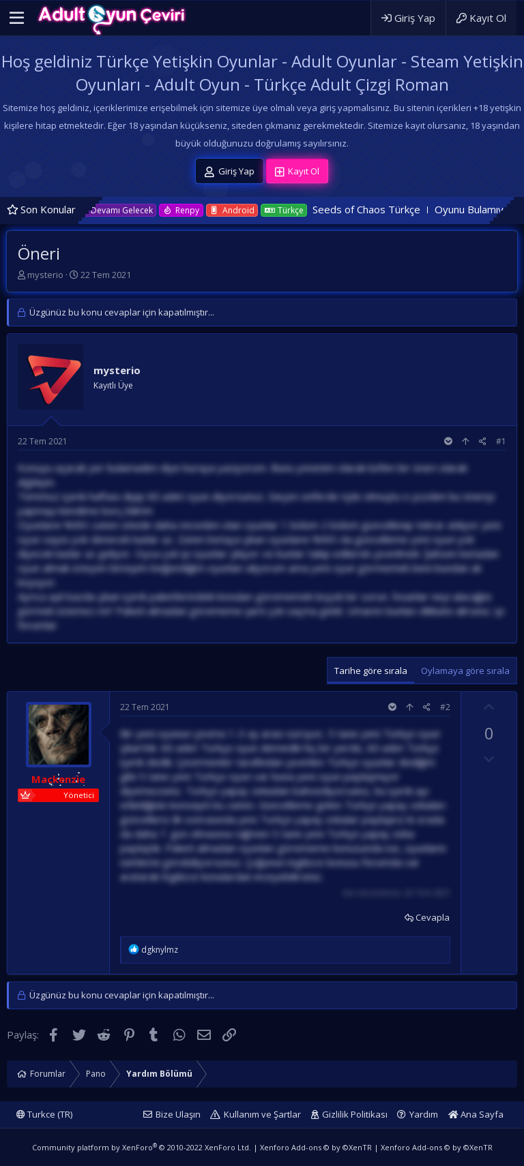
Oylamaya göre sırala (465, 670)
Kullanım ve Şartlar (262, 1114)
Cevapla (433, 917)
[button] (17, 18)
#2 (445, 707)
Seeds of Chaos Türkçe (385, 209)
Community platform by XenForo (141, 1147)
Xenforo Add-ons (316, 1147)
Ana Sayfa (476, 1114)
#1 (501, 441)
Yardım (423, 1114)
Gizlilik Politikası (355, 1114)
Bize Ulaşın (178, 1114)
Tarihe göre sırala (370, 670)
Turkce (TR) (44, 1114)
